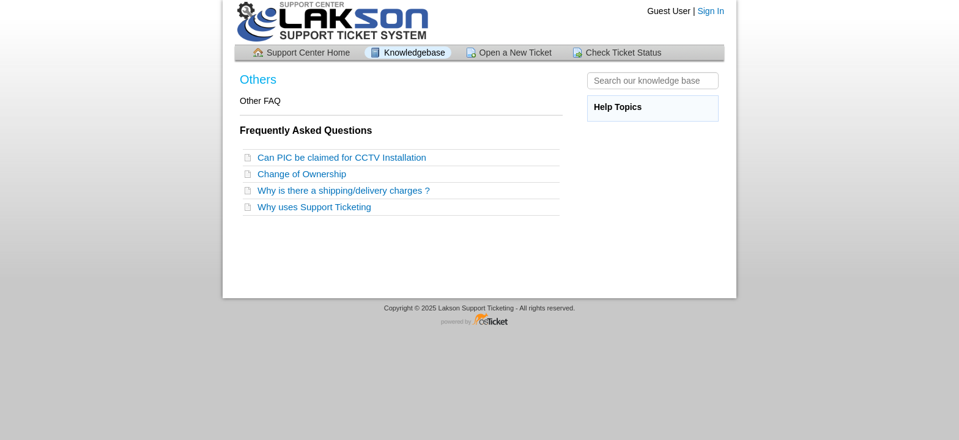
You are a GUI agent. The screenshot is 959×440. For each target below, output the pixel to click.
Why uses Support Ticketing (316, 207)
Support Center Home (308, 52)
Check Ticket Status (624, 52)
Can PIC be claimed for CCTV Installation (344, 157)
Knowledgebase (414, 52)
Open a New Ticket (516, 52)
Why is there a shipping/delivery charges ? (346, 190)
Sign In (710, 11)
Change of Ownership (304, 174)
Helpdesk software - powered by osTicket (479, 320)
